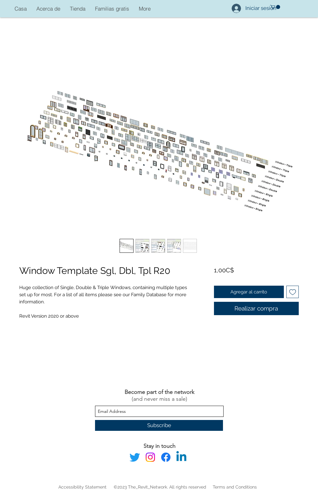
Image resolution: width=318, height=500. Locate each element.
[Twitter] (135, 457)
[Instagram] (150, 457)
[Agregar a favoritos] (292, 292)
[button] (275, 7)
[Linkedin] (181, 457)
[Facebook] (166, 457)
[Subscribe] (159, 425)
